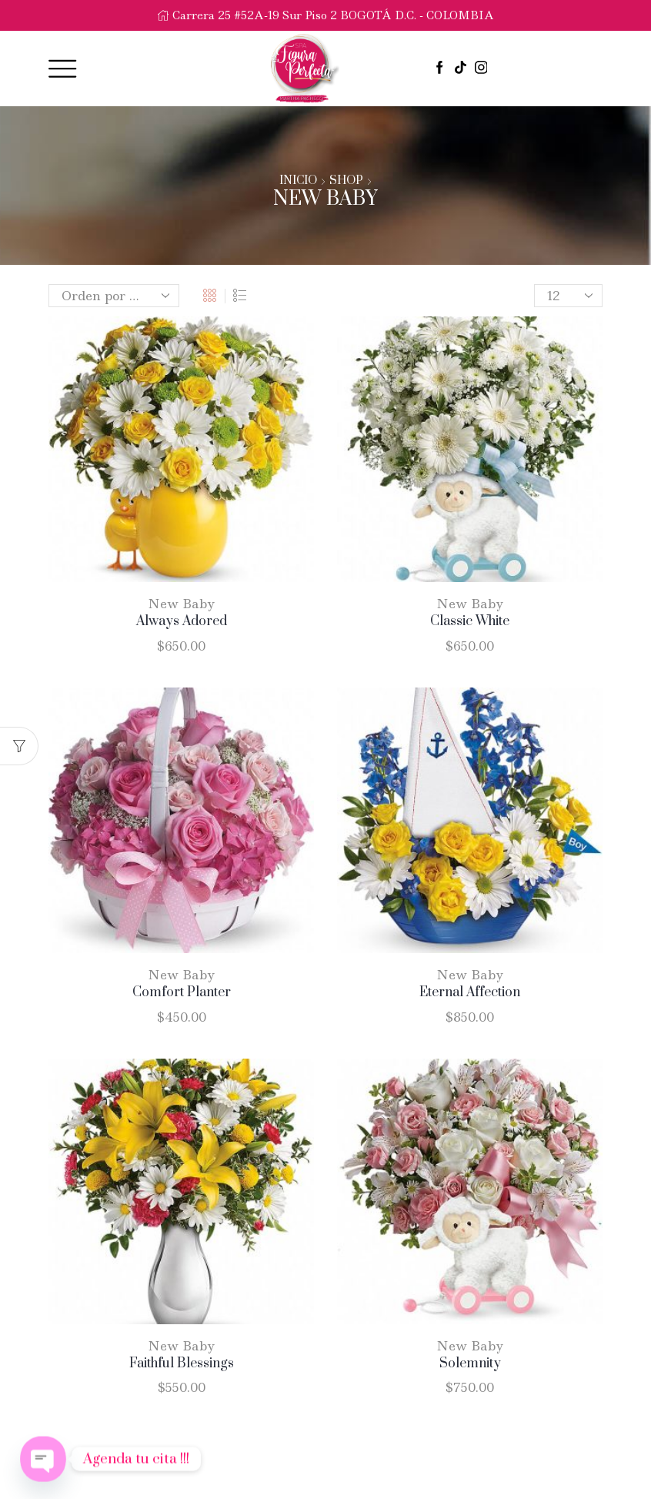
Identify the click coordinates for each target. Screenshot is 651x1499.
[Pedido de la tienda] (113, 295)
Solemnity (470, 1363)
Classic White (469, 621)
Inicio (298, 181)
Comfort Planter (181, 992)
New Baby (181, 603)
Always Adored (181, 621)
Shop (346, 181)
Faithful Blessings (181, 1363)
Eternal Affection (469, 992)
